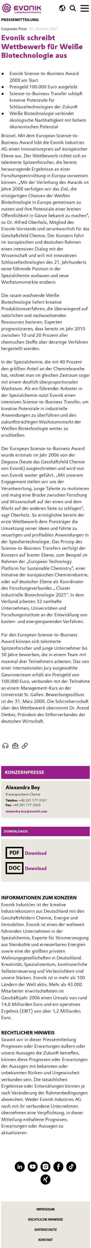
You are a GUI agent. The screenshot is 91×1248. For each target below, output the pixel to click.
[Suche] (73, 8)
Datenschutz (45, 1230)
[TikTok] (71, 1167)
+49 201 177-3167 (33, 800)
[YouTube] (33, 1167)
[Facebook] (58, 1167)
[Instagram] (45, 1167)
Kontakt (45, 1240)
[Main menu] (85, 8)
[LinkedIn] (20, 1167)
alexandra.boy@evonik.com (26, 811)
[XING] (45, 1179)
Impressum (45, 1209)
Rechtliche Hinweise (45, 1219)
